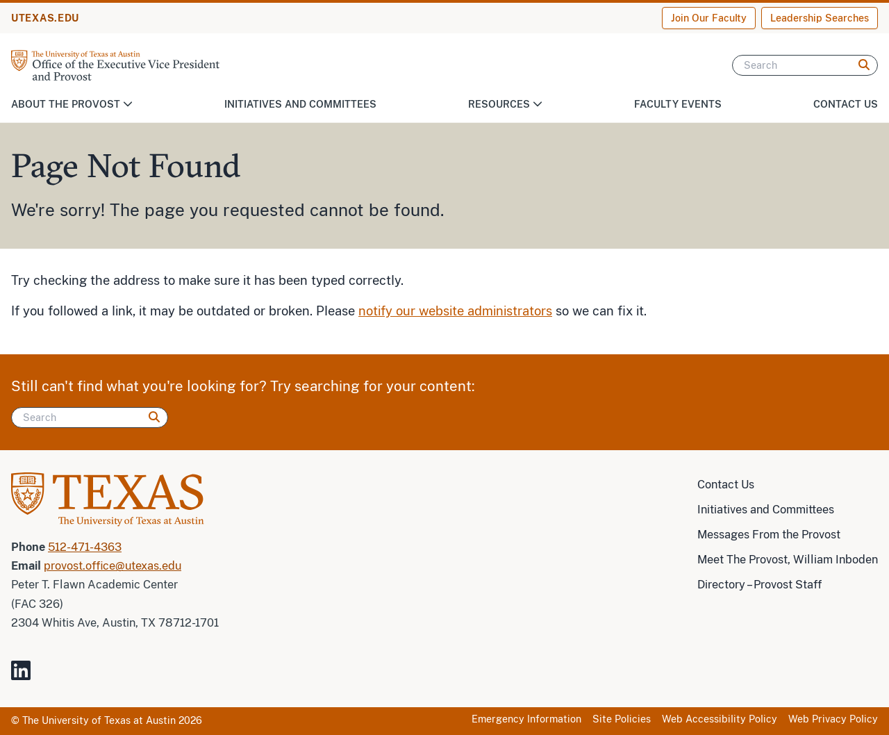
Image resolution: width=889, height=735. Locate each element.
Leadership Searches (819, 18)
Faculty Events (678, 104)
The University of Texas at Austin (99, 720)
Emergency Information (526, 719)
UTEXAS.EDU (45, 18)
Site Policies (621, 719)
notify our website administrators (455, 311)
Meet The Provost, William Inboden (787, 559)
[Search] (805, 65)
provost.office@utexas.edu (112, 565)
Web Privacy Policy (833, 719)
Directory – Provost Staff (759, 584)
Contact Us (845, 104)
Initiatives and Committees (300, 104)
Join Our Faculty (709, 18)
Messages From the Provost (768, 534)
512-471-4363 (85, 547)
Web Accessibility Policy (719, 719)
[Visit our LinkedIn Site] (26, 676)
